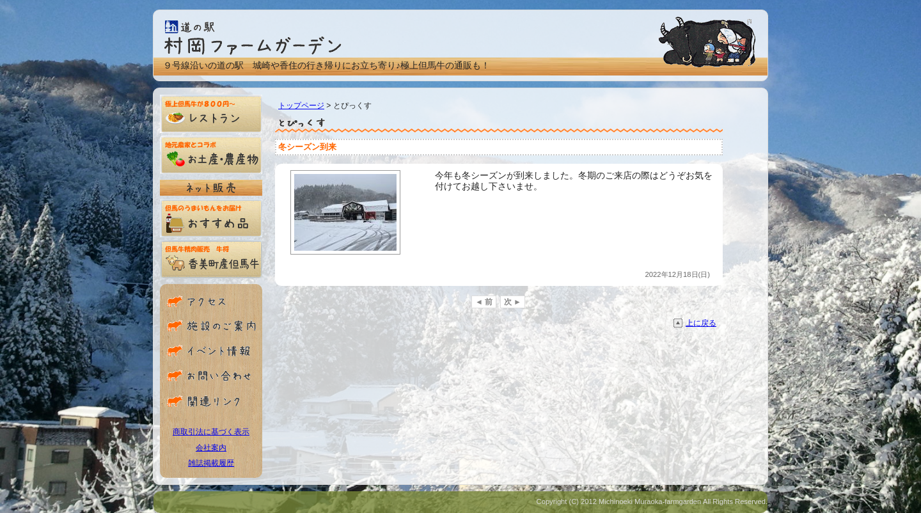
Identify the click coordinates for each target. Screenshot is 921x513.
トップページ (301, 105)
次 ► (512, 301)
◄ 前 (483, 301)
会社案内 (211, 447)
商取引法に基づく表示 (211, 431)
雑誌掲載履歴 (211, 463)
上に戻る (701, 323)
